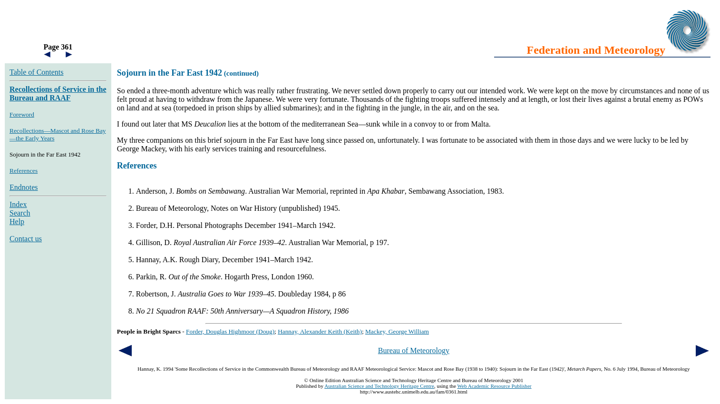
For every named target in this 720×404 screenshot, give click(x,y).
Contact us (26, 239)
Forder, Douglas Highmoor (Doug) (230, 331)
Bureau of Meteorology (413, 350)
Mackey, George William (397, 331)
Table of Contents (37, 72)
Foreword (22, 114)
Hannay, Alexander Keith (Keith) (320, 331)
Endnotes (24, 187)
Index (18, 204)
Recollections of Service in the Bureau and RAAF (58, 93)
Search (20, 213)
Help (17, 221)
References (24, 170)
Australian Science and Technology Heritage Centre (379, 386)
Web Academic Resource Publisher (494, 386)
